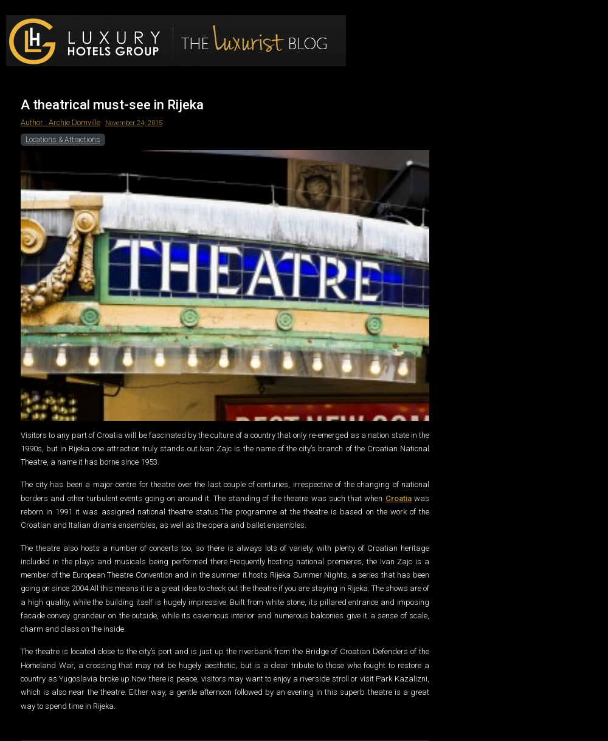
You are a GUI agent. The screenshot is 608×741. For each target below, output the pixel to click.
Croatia (398, 498)
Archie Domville (74, 122)
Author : (35, 122)
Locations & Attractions (63, 139)
